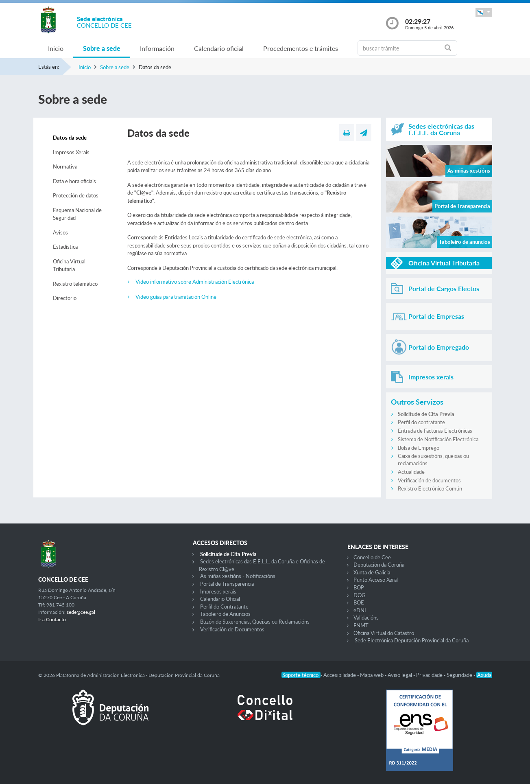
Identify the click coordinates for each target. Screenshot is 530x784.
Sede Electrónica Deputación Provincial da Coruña (412, 640)
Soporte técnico (301, 675)
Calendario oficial (219, 48)
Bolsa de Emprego (418, 448)
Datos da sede (70, 137)
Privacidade (430, 675)
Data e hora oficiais (74, 181)
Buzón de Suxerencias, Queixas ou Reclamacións (255, 621)
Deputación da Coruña (378, 564)
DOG (359, 595)
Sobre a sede (101, 48)
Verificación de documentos (429, 480)
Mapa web (372, 675)
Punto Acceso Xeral (375, 579)
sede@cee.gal (81, 612)
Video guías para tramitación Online (175, 296)
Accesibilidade (340, 675)
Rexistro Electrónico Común (430, 488)
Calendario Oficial (220, 599)
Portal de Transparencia (227, 583)
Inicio (55, 48)
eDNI (359, 610)
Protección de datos (75, 195)
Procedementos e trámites (300, 48)
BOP (358, 587)
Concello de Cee (372, 557)
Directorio (64, 298)
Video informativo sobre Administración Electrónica (194, 281)
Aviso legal (400, 675)
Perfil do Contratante (224, 606)
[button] (483, 12)
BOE (358, 602)
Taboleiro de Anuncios (225, 614)
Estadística (65, 246)
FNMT (361, 625)
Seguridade (460, 675)
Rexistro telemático (75, 283)
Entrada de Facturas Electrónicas (435, 430)
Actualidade (411, 472)
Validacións (366, 617)
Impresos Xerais (71, 152)
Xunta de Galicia (371, 572)
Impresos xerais (218, 591)
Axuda (484, 675)
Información (157, 48)
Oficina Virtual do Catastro (383, 633)
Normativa (65, 166)
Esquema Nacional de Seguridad (77, 214)
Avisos (60, 232)
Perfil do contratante (421, 422)
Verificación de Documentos (232, 629)
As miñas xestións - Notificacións (237, 576)
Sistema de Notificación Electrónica (438, 439)
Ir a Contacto (52, 619)
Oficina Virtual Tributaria (69, 265)
